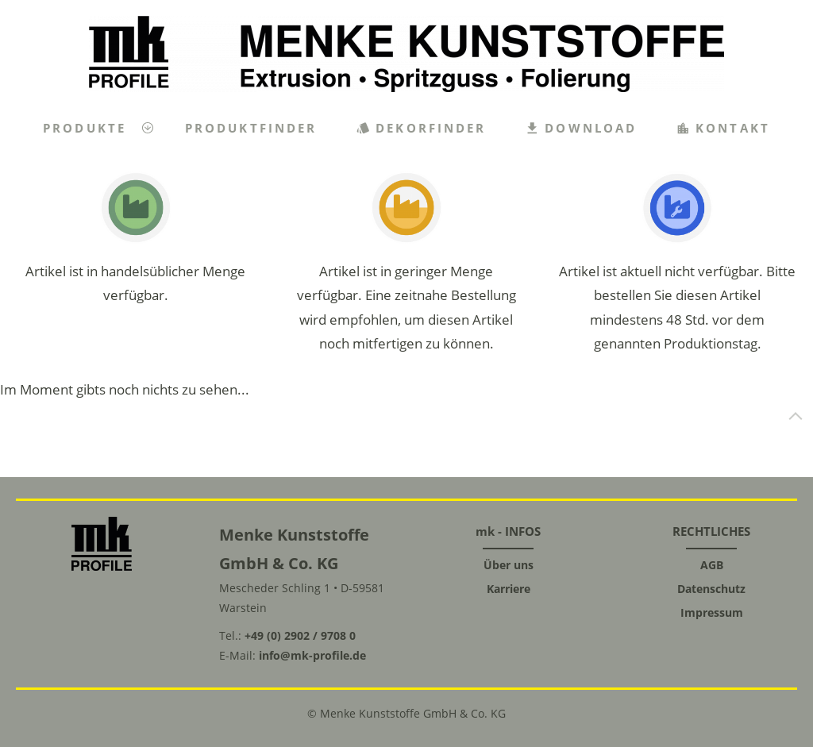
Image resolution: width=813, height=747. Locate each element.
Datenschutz (711, 588)
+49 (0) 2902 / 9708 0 (300, 635)
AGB (711, 564)
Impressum (711, 612)
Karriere (508, 588)
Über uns (509, 564)
